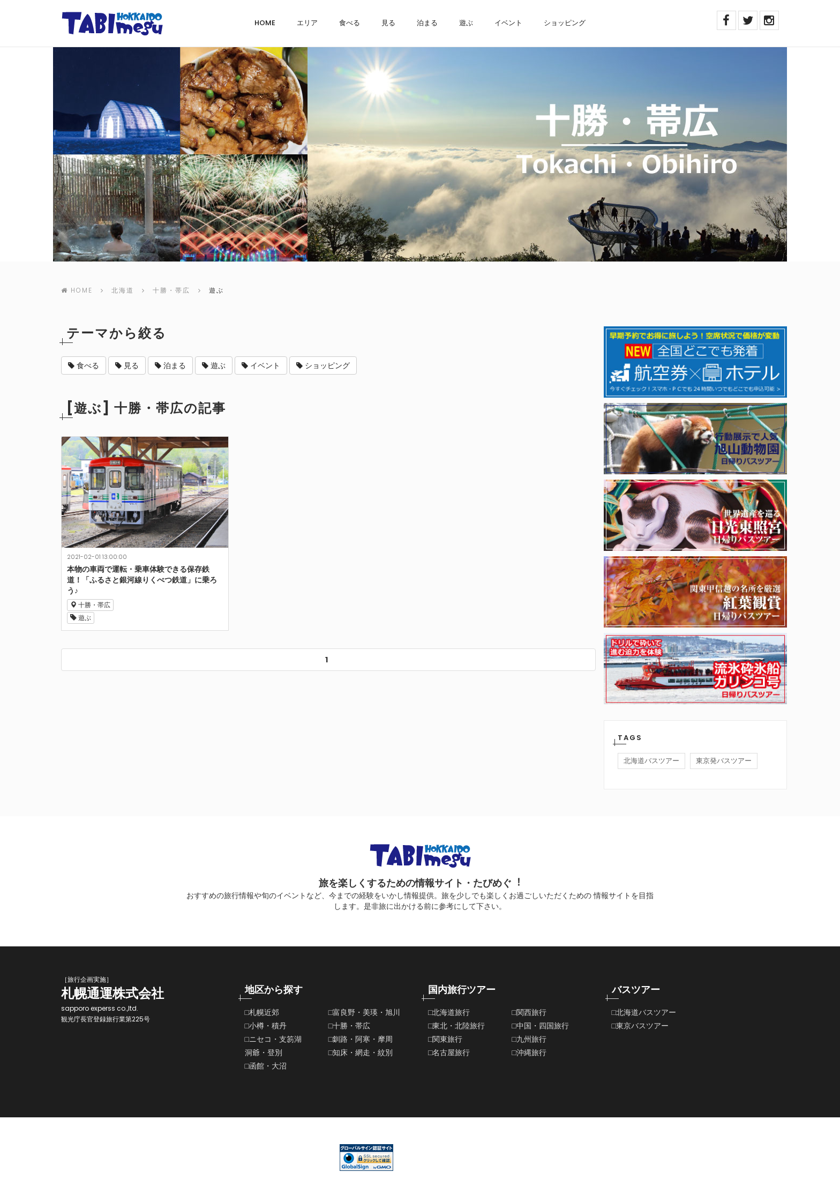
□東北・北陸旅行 (456, 1025)
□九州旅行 (529, 1039)
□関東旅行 (445, 1039)
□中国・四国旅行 (540, 1025)
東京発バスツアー (724, 761)
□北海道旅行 (449, 1012)
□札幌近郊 (262, 1012)
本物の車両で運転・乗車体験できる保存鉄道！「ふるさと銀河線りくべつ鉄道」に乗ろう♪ (142, 580)
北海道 (122, 290)
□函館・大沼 (266, 1066)
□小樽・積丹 (266, 1025)
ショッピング (565, 23)
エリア (307, 23)
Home (264, 23)
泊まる (427, 23)
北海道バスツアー (651, 761)
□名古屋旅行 (449, 1052)
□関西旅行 (529, 1012)
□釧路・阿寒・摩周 (360, 1039)
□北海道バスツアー (644, 1012)
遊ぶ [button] (80, 617)
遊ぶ (466, 23)
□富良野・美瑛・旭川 (364, 1012)
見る (388, 23)
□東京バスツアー (640, 1025)
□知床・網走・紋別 (360, 1052)
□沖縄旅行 (529, 1052)
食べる (349, 23)
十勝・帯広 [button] (90, 604)
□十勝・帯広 (349, 1025)
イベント (508, 23)
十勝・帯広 (171, 290)
